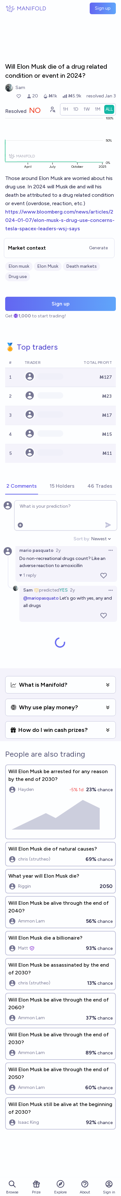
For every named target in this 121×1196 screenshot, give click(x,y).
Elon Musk (47, 266)
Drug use (17, 276)
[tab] (21, 486)
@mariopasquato (41, 598)
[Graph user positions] (52, 109)
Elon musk (18, 266)
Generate (98, 248)
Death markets (81, 266)
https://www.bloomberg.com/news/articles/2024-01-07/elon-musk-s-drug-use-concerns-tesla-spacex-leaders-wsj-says (60, 220)
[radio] (65, 109)
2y (58, 550)
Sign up (103, 8)
